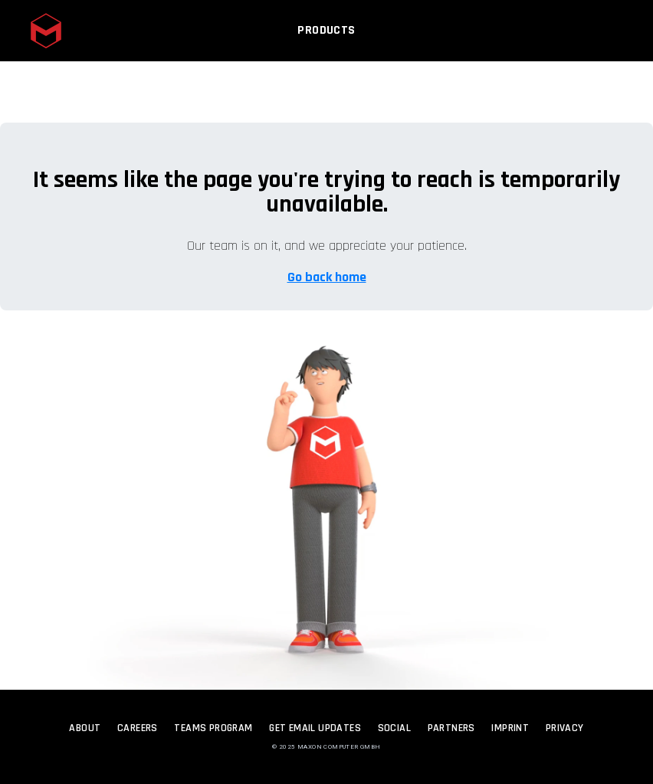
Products (326, 36)
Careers (137, 728)
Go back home (326, 277)
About (84, 728)
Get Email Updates (315, 728)
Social (394, 728)
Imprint (510, 728)
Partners (451, 728)
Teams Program (213, 728)
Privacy (565, 728)
